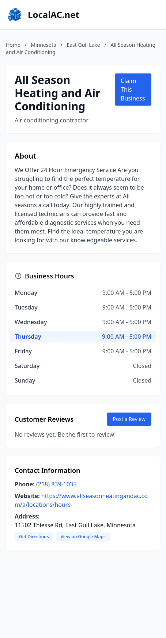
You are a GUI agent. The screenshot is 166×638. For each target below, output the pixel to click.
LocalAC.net (53, 14)
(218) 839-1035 (56, 484)
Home (13, 44)
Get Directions (34, 536)
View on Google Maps (82, 536)
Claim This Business (133, 89)
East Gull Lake (83, 44)
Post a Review (129, 418)
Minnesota (43, 44)
